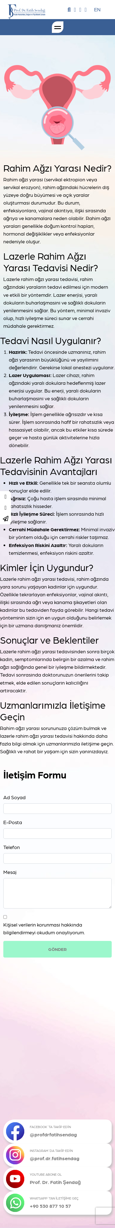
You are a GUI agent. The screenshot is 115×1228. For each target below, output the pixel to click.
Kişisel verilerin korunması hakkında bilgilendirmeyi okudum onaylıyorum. (44, 928)
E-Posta (12, 822)
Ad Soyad (14, 797)
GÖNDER (57, 949)
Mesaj (10, 872)
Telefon (11, 847)
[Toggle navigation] (57, 27)
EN (97, 9)
